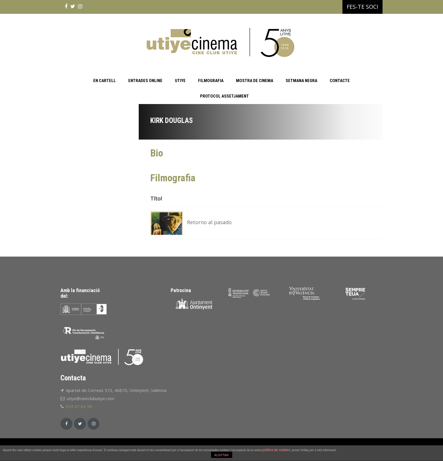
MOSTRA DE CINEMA (254, 80)
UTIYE (180, 80)
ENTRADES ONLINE (145, 80)
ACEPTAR (221, 455)
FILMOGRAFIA (210, 80)
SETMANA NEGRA (301, 80)
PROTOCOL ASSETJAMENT (224, 96)
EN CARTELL (104, 80)
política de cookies (276, 450)
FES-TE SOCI (362, 6)
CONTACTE (340, 80)
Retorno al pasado (209, 222)
